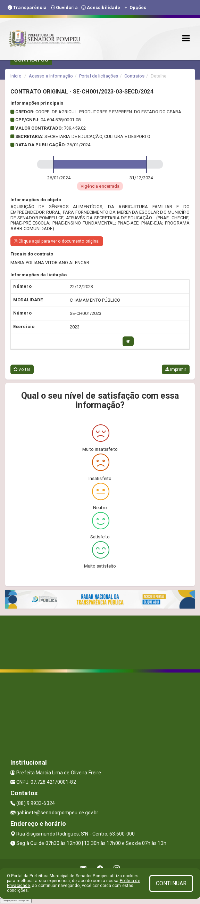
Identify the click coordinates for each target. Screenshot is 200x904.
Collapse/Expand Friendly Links (16, 900)
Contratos (134, 76)
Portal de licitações (98, 76)
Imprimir (175, 369)
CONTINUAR (171, 883)
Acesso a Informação (51, 76)
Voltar (22, 369)
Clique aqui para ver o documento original (57, 241)
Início (16, 76)
